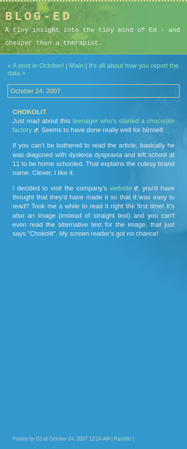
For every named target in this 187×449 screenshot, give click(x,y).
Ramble (122, 439)
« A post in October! (35, 65)
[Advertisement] (118, 34)
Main (76, 65)
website (121, 188)
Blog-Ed (38, 16)
